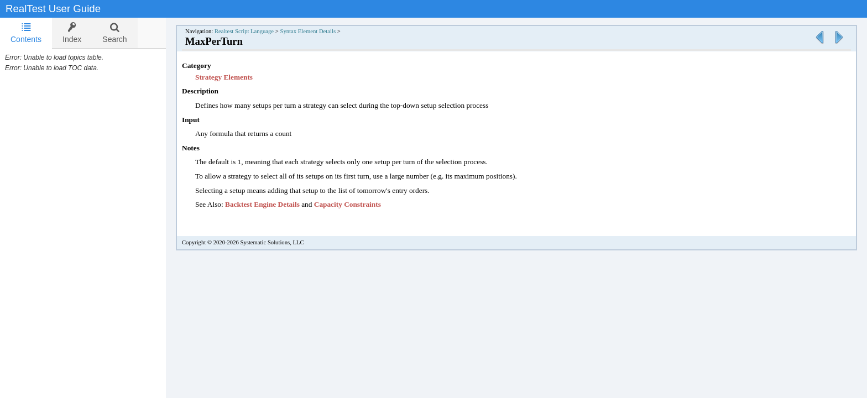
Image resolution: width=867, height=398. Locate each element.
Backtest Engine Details (273, 204)
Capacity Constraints (358, 204)
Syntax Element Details (319, 31)
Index (71, 33)
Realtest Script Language (255, 31)
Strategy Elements (235, 77)
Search (114, 33)
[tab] (26, 33)
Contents (26, 33)
